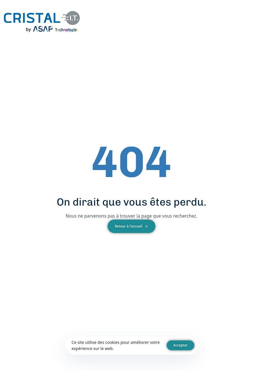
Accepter (180, 345)
